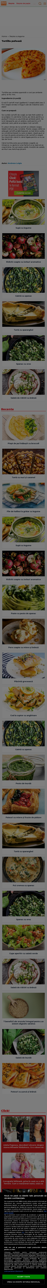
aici (23, 1232)
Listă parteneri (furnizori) (13, 1271)
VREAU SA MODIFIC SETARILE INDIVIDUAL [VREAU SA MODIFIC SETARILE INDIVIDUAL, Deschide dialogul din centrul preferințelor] (23, 1282)
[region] (23, 1240)
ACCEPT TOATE (23, 1277)
